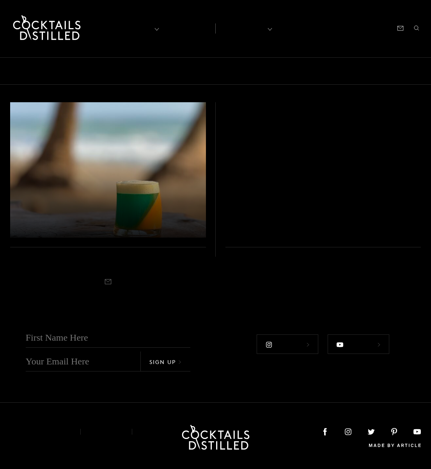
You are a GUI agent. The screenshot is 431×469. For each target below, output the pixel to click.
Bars (40, 71)
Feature (211, 71)
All (17, 71)
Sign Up (165, 362)
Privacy (106, 432)
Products (358, 71)
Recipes (243, 27)
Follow (287, 344)
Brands (100, 71)
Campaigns (139, 71)
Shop (324, 27)
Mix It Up (282, 71)
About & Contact (39, 432)
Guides (245, 71)
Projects (395, 71)
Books (68, 71)
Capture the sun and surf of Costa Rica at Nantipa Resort (105, 215)
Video (26, 196)
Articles (187, 27)
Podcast (350, 27)
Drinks (178, 71)
